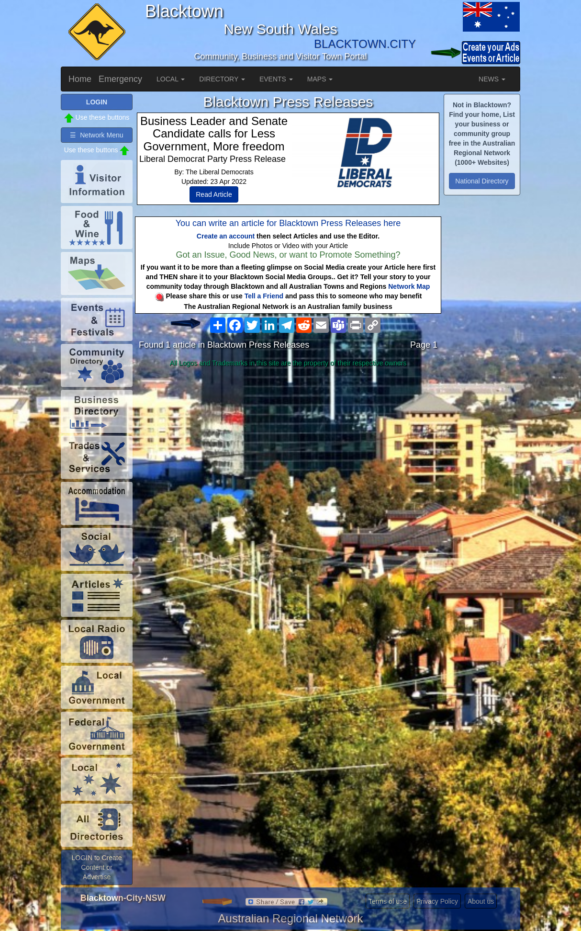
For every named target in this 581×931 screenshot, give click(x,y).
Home (79, 79)
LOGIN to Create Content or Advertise (96, 867)
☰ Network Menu (96, 135)
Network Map (409, 286)
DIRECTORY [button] (222, 79)
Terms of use (388, 901)
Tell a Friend (264, 296)
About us (481, 901)
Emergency (120, 79)
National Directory (481, 181)
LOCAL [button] (170, 79)
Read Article (214, 194)
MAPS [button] (320, 79)
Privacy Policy (437, 901)
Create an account (226, 236)
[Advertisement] (288, 446)
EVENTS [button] (276, 79)
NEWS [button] (492, 79)
